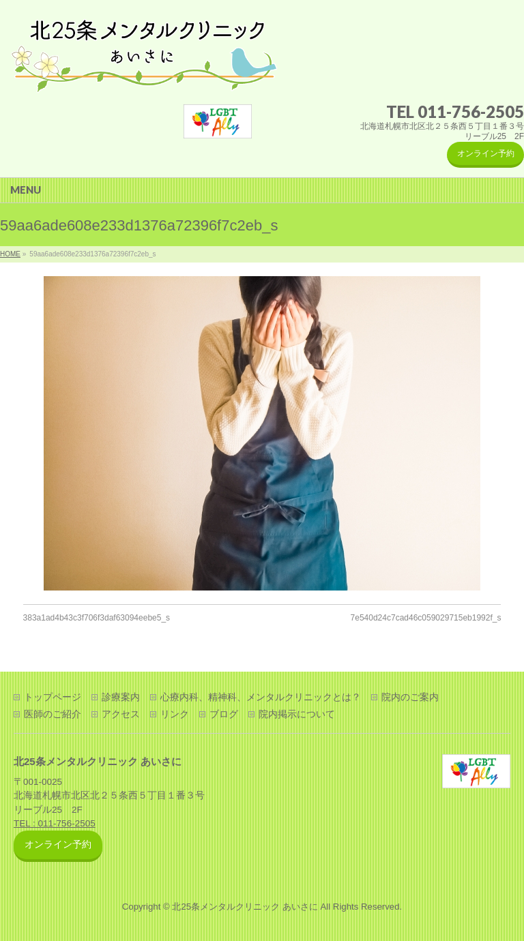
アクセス (121, 713)
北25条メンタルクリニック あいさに (244, 906)
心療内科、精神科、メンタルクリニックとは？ (260, 696)
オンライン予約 (485, 153)
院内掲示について (297, 713)
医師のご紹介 (52, 713)
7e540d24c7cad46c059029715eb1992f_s (426, 618)
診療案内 (121, 696)
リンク (174, 713)
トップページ (52, 696)
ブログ (223, 713)
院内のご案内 (410, 696)
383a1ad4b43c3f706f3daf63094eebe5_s (97, 618)
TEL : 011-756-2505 (55, 823)
